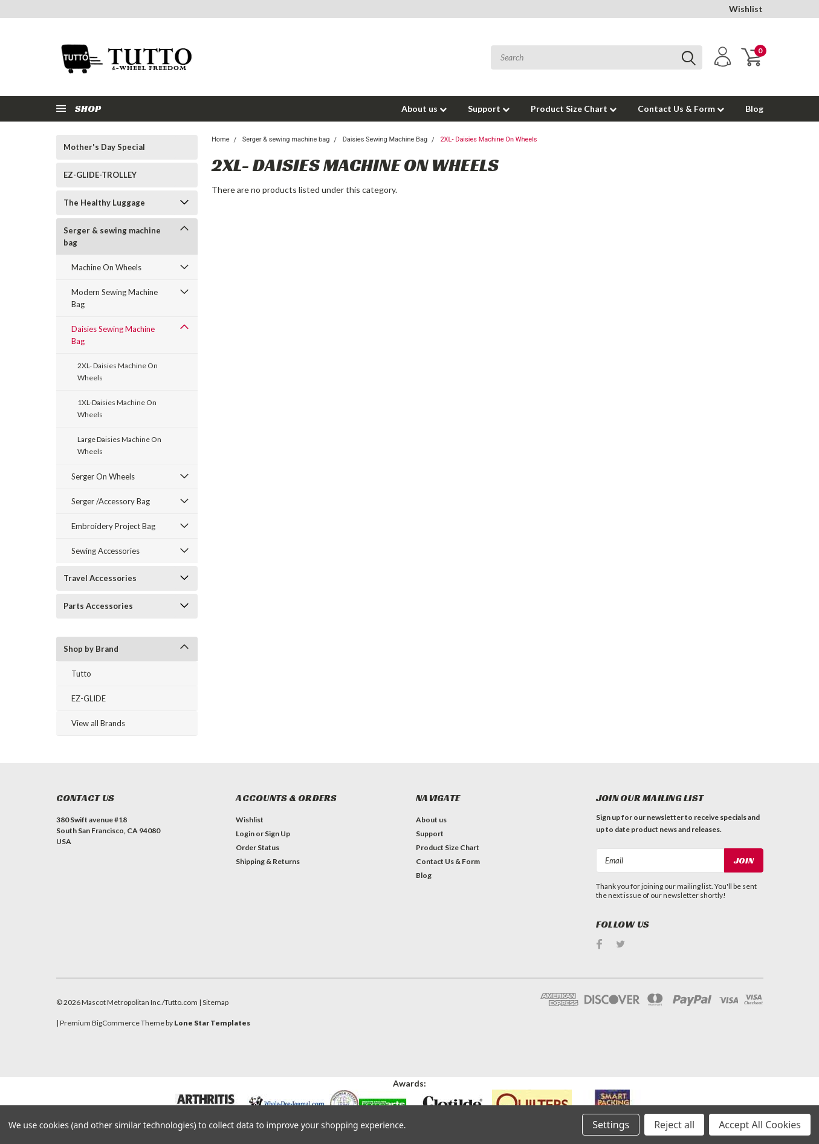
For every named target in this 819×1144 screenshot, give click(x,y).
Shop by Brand (90, 649)
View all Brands (98, 723)
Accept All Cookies (760, 1124)
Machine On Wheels (106, 267)
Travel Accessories (100, 578)
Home (221, 139)
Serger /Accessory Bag (110, 501)
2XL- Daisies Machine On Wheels (117, 371)
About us (424, 108)
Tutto (81, 673)
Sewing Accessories (105, 551)
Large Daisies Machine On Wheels (119, 445)
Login (245, 833)
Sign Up (277, 833)
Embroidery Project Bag (113, 526)
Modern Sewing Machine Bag (114, 298)
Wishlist (746, 9)
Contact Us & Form (681, 108)
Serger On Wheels (103, 476)
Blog (754, 108)
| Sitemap (213, 1002)
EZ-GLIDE (88, 698)
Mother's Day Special (104, 147)
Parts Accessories (98, 606)
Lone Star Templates (212, 1022)
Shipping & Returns (268, 861)
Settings (610, 1124)
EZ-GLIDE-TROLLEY (100, 175)
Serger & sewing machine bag (112, 236)
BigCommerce (116, 1022)
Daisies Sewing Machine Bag (113, 335)
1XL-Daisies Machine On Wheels (117, 408)
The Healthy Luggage (104, 202)
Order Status (257, 847)
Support (489, 108)
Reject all (674, 1124)
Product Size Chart (574, 108)
